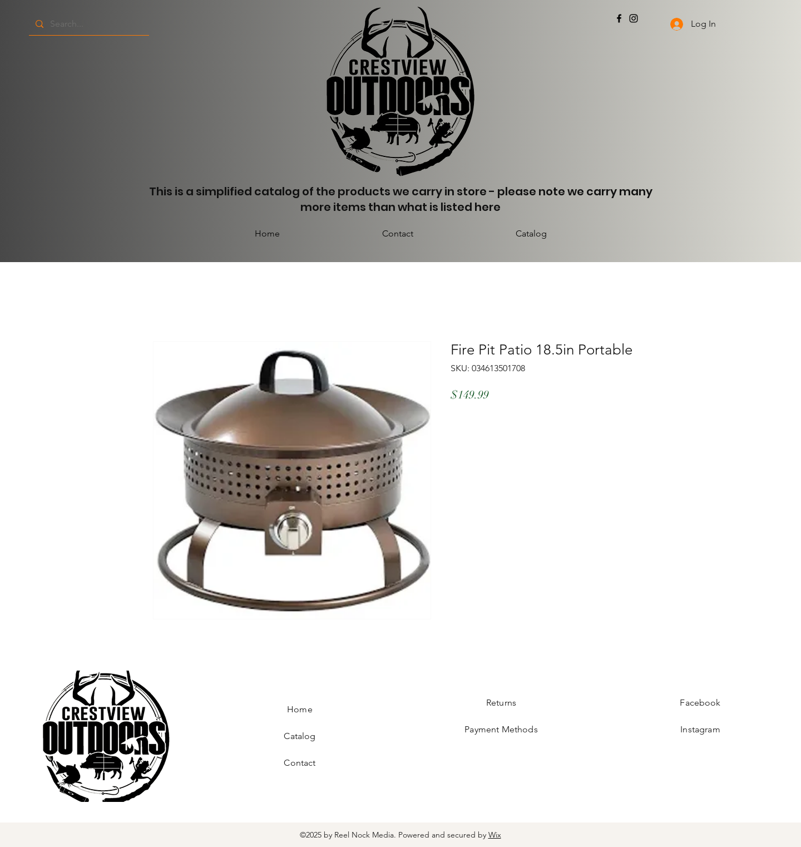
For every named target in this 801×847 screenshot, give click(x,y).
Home (300, 709)
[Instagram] (633, 18)
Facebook (700, 702)
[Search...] (88, 24)
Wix (494, 835)
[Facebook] (619, 18)
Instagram (700, 729)
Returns (501, 702)
